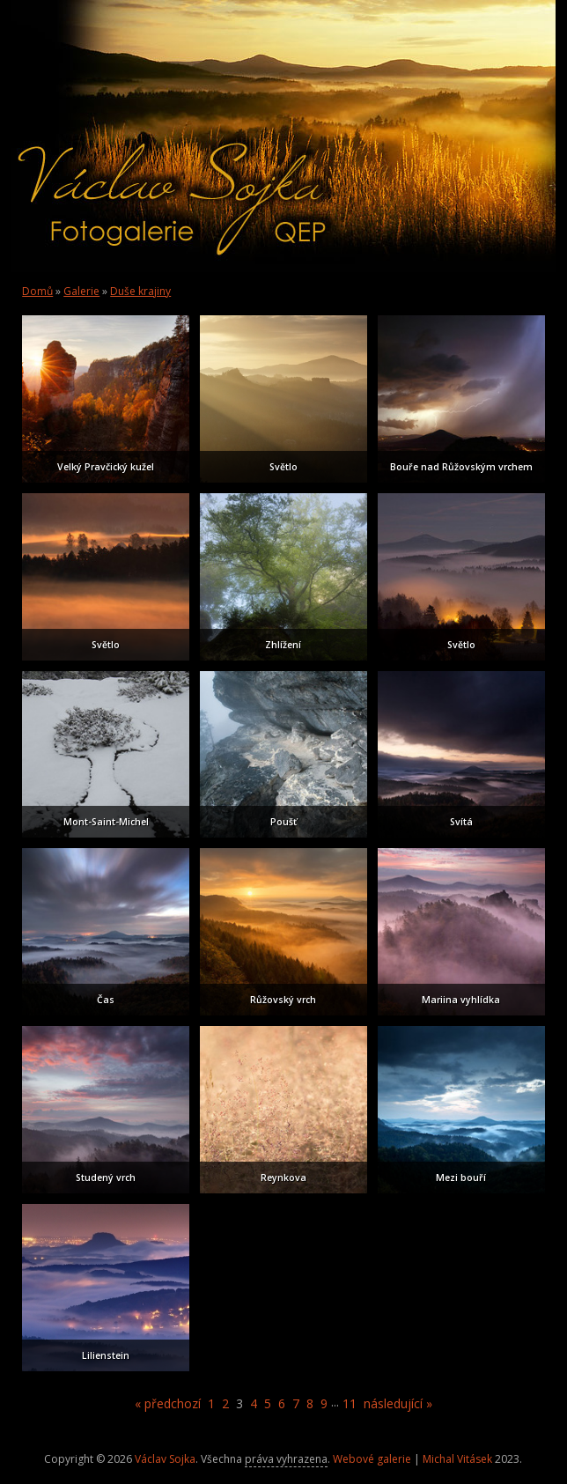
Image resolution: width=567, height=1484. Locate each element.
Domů (37, 291)
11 (349, 1403)
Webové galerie (372, 1458)
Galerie (81, 291)
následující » (398, 1403)
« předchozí (168, 1403)
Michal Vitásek (457, 1458)
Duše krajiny (140, 291)
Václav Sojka (165, 1458)
